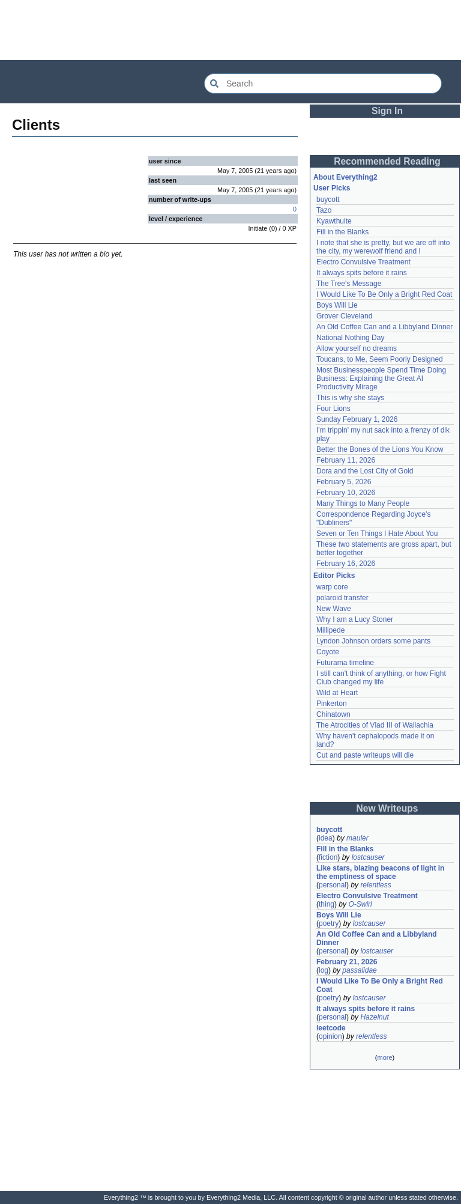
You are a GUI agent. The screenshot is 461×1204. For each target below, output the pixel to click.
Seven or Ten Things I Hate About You (377, 533)
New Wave (333, 608)
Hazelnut (374, 1017)
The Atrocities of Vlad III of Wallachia (374, 725)
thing (326, 904)
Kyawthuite (334, 221)
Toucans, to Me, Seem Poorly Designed (379, 359)
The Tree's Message (348, 283)
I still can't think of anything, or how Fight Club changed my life (381, 677)
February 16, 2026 (345, 563)
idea (326, 838)
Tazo (323, 210)
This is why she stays (350, 398)
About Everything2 (345, 177)
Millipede (330, 630)
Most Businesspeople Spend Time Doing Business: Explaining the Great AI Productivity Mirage (381, 378)
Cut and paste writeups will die (365, 755)
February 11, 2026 (345, 460)
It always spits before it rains (361, 273)
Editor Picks (334, 575)
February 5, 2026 (343, 482)
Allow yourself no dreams (356, 348)
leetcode (331, 1028)
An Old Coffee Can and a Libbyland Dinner (384, 327)
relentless (375, 885)
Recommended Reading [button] (387, 161)
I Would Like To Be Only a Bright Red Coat (384, 294)
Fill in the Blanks (342, 232)
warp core (332, 587)
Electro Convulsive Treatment (363, 262)
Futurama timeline (345, 662)
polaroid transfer (342, 598)
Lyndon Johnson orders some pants (373, 641)
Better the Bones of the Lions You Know (380, 449)
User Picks (331, 188)
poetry (329, 923)
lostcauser (368, 857)
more (384, 1057)
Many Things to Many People (362, 503)
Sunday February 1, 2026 (356, 419)
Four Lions (333, 408)
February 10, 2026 (345, 492)
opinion (330, 1036)
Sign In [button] (387, 111)
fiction (328, 857)
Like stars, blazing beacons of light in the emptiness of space (380, 872)
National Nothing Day (350, 337)
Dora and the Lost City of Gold (364, 471)
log (323, 970)
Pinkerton (331, 703)
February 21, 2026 (346, 962)
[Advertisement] (230, 30)
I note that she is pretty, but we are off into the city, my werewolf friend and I (383, 247)
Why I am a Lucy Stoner (354, 619)
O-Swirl (360, 904)
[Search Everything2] (323, 83)
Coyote (327, 652)
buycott (328, 199)
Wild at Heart (337, 693)
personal (332, 885)
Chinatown (333, 714)
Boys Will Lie (337, 305)
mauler (357, 838)
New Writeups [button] (387, 808)
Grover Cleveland (344, 316)
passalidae (359, 970)
